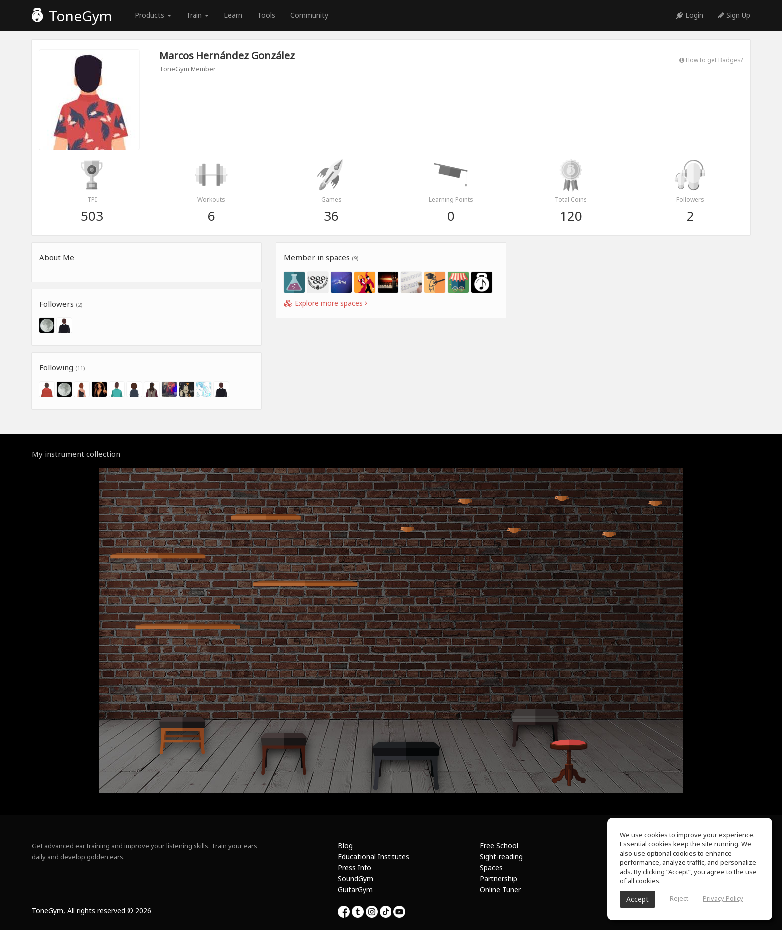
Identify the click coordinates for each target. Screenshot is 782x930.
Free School (499, 845)
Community (309, 15)
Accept (637, 899)
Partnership (498, 878)
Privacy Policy (723, 898)
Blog (345, 845)
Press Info (354, 867)
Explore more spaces (325, 303)
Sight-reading (501, 856)
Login (689, 15)
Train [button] (197, 15)
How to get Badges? (711, 60)
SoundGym (355, 878)
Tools (266, 15)
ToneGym (72, 15)
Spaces (491, 867)
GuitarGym (355, 889)
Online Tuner (500, 889)
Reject (679, 898)
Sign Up (734, 15)
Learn (233, 15)
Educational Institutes (373, 856)
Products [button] (153, 15)
